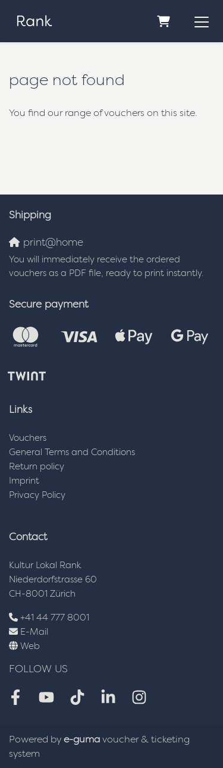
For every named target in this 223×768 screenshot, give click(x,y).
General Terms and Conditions (72, 451)
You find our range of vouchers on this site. (103, 112)
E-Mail (34, 631)
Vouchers (27, 437)
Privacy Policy (37, 494)
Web (30, 645)
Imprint (24, 480)
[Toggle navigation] (201, 21)
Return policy (36, 466)
